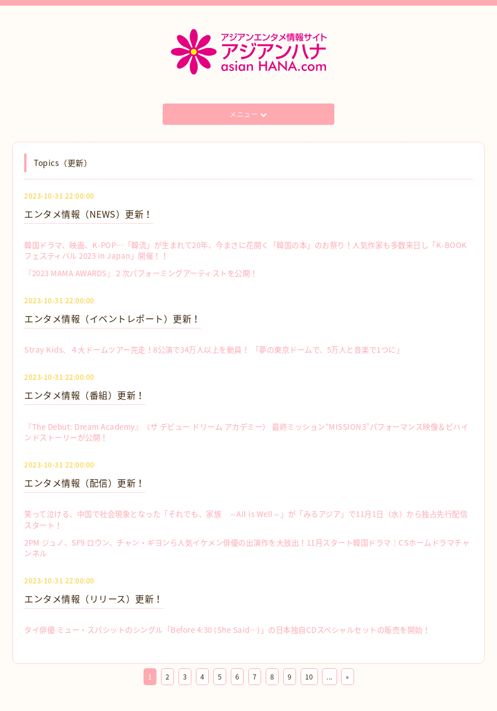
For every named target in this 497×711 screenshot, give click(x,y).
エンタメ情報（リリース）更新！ (93, 598)
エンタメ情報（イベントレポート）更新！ (112, 318)
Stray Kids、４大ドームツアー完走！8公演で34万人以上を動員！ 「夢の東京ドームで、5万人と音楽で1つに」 (214, 349)
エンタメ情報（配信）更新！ (84, 482)
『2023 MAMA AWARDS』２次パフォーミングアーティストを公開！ (141, 273)
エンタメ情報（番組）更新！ (84, 395)
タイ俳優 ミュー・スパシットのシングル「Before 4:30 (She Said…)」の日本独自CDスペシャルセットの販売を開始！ (227, 629)
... (329, 677)
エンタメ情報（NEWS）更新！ (88, 213)
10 (309, 677)
